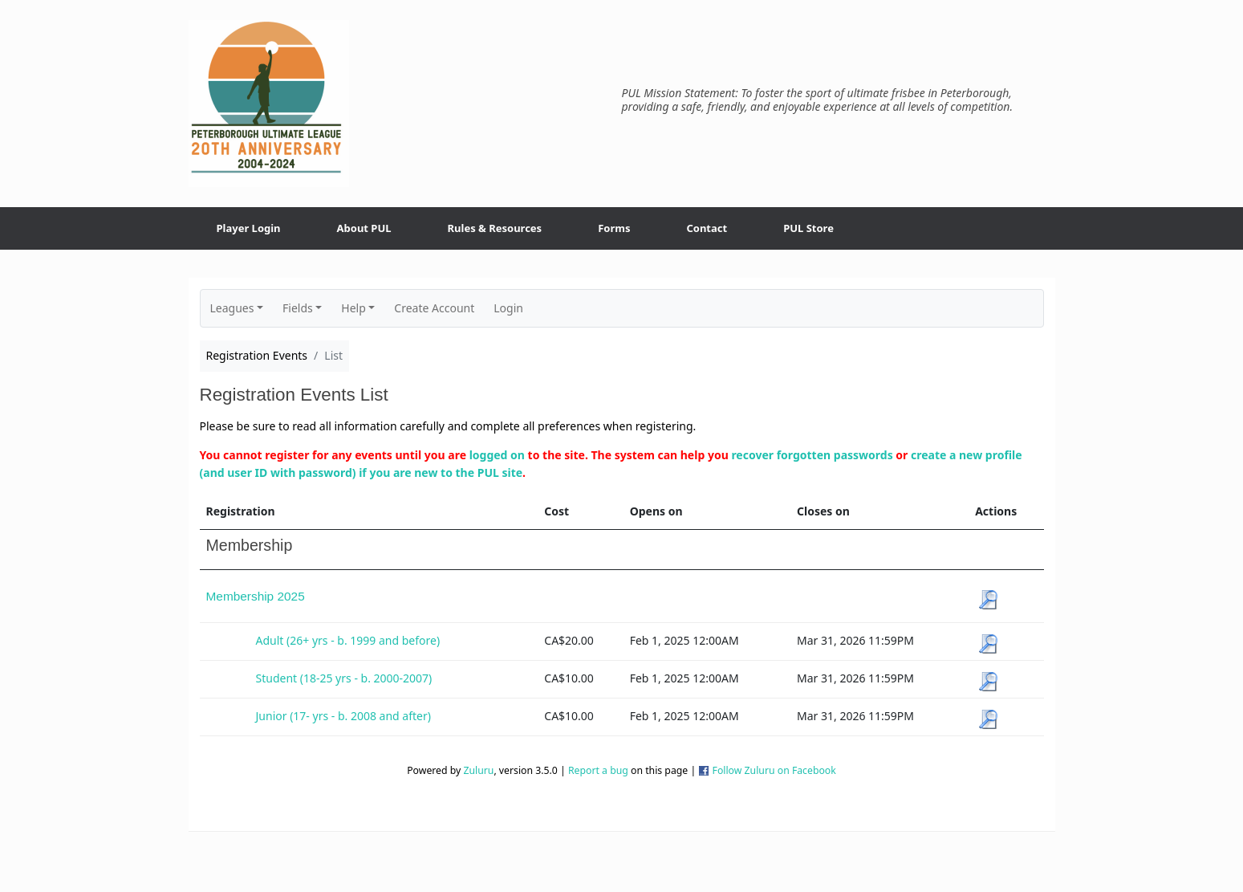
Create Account (434, 308)
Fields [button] (297, 308)
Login (508, 308)
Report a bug (598, 770)
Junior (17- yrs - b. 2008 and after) (343, 715)
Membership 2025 (255, 596)
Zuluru (478, 770)
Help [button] (353, 308)
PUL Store (808, 228)
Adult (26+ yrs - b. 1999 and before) (348, 640)
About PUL (364, 228)
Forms (614, 228)
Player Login (249, 228)
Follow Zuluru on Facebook (774, 770)
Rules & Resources (495, 228)
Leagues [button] (232, 308)
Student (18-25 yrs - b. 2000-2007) (344, 678)
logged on (497, 454)
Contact (706, 228)
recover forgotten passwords (811, 454)
